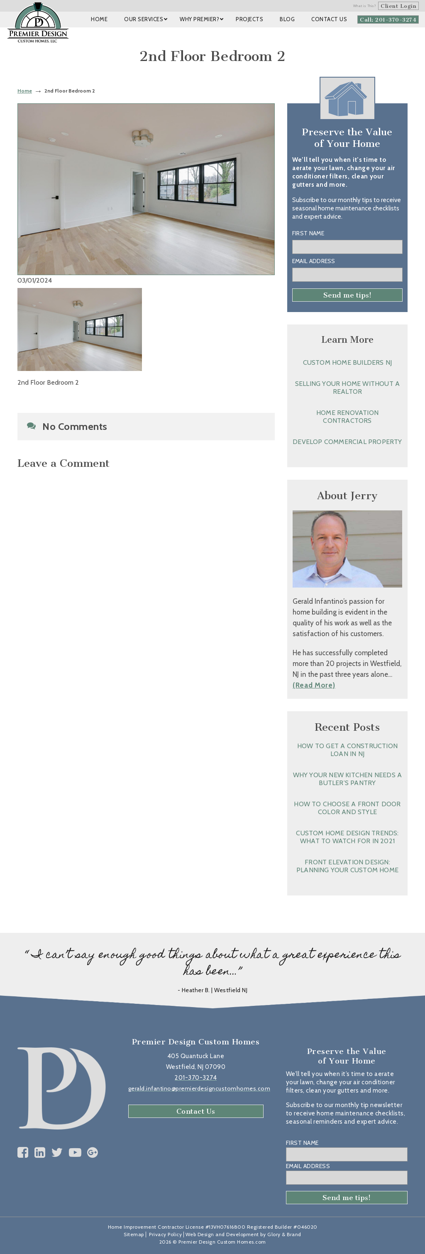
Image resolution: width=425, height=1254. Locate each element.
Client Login (398, 6)
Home (24, 91)
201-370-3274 (196, 1077)
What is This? (364, 6)
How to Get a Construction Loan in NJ (347, 750)
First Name (308, 233)
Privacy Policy (165, 1234)
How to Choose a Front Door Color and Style (347, 808)
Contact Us (195, 1111)
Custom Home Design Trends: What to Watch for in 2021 (347, 837)
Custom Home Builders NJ (347, 362)
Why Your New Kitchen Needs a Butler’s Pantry (347, 779)
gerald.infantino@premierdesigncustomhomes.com (199, 1088)
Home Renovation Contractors (347, 417)
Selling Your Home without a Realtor (347, 387)
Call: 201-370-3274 (388, 20)
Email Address (313, 261)
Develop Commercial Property (347, 442)
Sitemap (134, 1234)
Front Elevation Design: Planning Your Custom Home (347, 866)
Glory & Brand (284, 1234)
